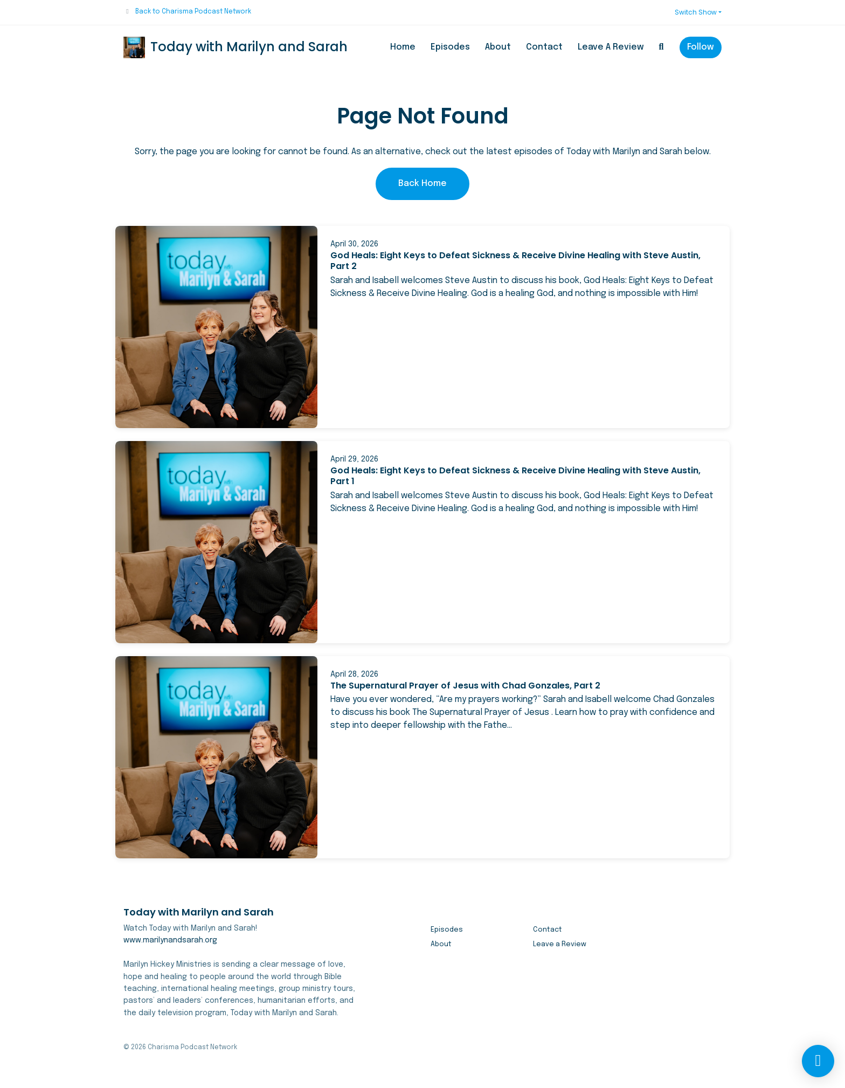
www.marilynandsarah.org (170, 940)
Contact (544, 47)
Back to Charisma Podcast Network (193, 12)
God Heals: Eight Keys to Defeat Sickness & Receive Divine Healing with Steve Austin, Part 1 (515, 476)
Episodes (450, 47)
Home (402, 47)
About (498, 47)
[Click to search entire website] (661, 47)
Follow (700, 47)
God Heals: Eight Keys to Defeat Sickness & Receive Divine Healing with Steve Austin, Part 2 (515, 261)
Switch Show (696, 12)
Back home (422, 183)
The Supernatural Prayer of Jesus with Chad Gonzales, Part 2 (465, 685)
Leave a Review (611, 47)
